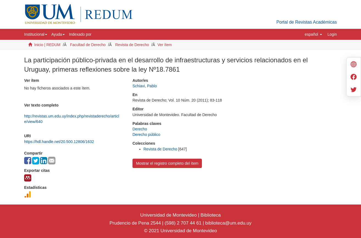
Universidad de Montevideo (169, 215)
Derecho (139, 129)
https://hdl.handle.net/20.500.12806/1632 (59, 141)
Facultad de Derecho (88, 45)
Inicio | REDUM (47, 45)
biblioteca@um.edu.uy (228, 223)
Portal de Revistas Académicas (306, 22)
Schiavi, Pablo (144, 86)
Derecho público (146, 134)
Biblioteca (210, 215)
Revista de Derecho (132, 45)
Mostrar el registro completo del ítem (167, 163)
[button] (35, 34)
